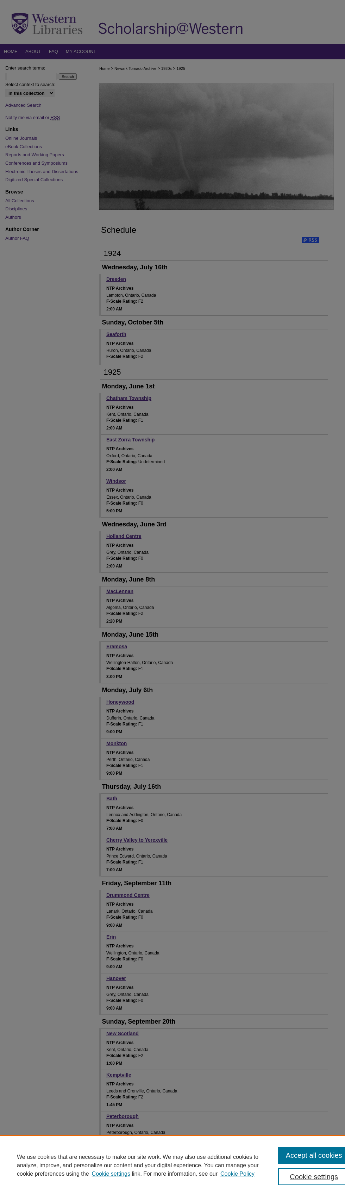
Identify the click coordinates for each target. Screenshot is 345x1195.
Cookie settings (111, 1174)
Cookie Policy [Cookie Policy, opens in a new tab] (237, 1174)
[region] (172, 1165)
